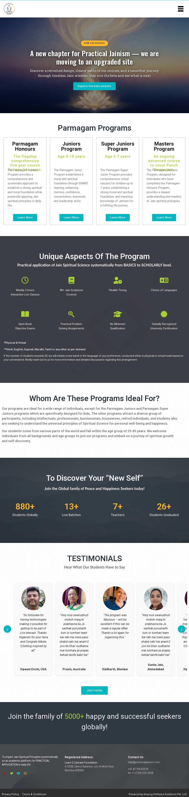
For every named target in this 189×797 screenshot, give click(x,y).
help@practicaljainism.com (144, 762)
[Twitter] (12, 773)
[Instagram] (25, 773)
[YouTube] (18, 773)
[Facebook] (5, 773)
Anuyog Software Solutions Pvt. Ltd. (165, 794)
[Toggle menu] (180, 8)
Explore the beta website (94, 86)
